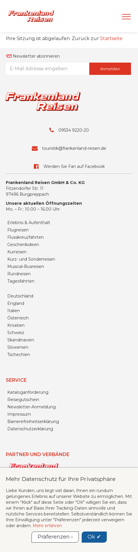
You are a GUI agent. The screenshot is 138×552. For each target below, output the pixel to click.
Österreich (18, 318)
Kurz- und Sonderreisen (31, 259)
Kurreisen (17, 251)
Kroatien (16, 325)
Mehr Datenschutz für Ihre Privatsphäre (61, 478)
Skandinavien (20, 340)
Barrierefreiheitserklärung (33, 421)
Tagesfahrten (20, 281)
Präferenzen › (55, 537)
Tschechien (18, 354)
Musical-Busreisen (25, 266)
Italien (13, 310)
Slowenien (17, 347)
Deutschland (20, 296)
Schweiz (15, 332)
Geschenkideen (23, 244)
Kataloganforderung (27, 392)
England (15, 303)
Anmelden (110, 68)
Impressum (19, 414)
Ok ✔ (94, 537)
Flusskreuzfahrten (25, 237)
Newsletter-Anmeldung (31, 407)
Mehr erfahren (47, 525)
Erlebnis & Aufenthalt (28, 222)
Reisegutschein (23, 399)
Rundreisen (19, 273)
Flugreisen (18, 230)
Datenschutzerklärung (30, 428)
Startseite (111, 38)
